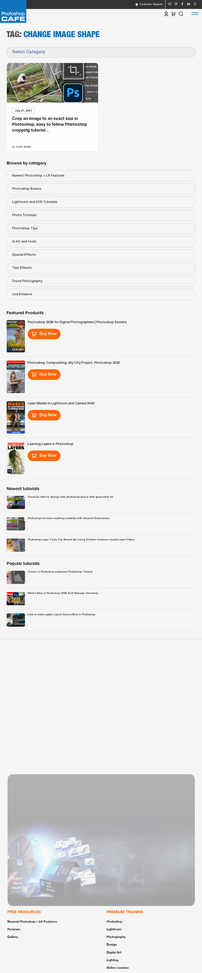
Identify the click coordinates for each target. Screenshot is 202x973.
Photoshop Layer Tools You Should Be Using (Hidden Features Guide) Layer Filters (81, 540)
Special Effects (24, 254)
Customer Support (149, 4)
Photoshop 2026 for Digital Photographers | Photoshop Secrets (77, 322)
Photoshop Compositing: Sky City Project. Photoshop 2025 (74, 362)
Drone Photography (27, 281)
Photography (116, 937)
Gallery (12, 937)
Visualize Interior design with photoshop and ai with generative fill (70, 497)
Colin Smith (23, 147)
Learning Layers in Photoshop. (51, 444)
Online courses (118, 968)
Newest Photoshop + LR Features (38, 175)
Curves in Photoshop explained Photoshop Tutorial (60, 572)
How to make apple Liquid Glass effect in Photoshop (61, 614)
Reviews (13, 929)
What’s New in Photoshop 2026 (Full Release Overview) (63, 593)
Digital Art (114, 952)
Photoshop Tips (25, 228)
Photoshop (114, 921)
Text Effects (22, 268)
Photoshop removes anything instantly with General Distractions (69, 518)
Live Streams (22, 294)
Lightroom (114, 929)
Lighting (112, 960)
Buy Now (44, 334)
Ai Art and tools (24, 241)
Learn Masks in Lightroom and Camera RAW (61, 403)
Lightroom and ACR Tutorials (34, 202)
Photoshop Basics (26, 188)
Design (112, 944)
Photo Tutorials (24, 215)
